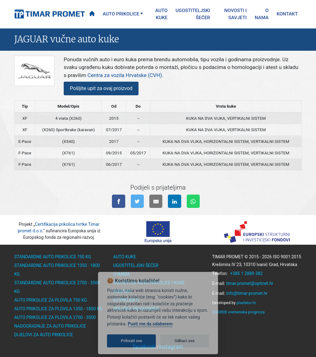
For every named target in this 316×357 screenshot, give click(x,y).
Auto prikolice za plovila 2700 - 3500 (55, 317)
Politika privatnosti (136, 308)
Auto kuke (161, 14)
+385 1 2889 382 (246, 273)
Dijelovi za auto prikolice (43, 334)
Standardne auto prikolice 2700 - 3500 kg (57, 287)
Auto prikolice (121, 14)
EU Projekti (126, 300)
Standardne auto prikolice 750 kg (52, 256)
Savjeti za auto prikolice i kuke (149, 282)
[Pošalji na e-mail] (156, 201)
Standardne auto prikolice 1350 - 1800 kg (57, 270)
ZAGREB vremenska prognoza (238, 312)
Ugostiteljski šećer (193, 14)
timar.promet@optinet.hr (249, 283)
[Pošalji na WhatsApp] (193, 201)
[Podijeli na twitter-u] (137, 201)
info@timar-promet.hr (246, 293)
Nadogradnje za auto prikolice (50, 326)
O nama (262, 14)
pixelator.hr (246, 302)
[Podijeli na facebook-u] (118, 201)
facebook (144, 347)
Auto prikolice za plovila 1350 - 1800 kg (58, 308)
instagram (171, 347)
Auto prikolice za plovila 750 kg (50, 300)
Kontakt (287, 14)
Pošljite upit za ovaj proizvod (101, 88)
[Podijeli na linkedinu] (174, 201)
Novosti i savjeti (235, 14)
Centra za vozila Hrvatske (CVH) (125, 75)
